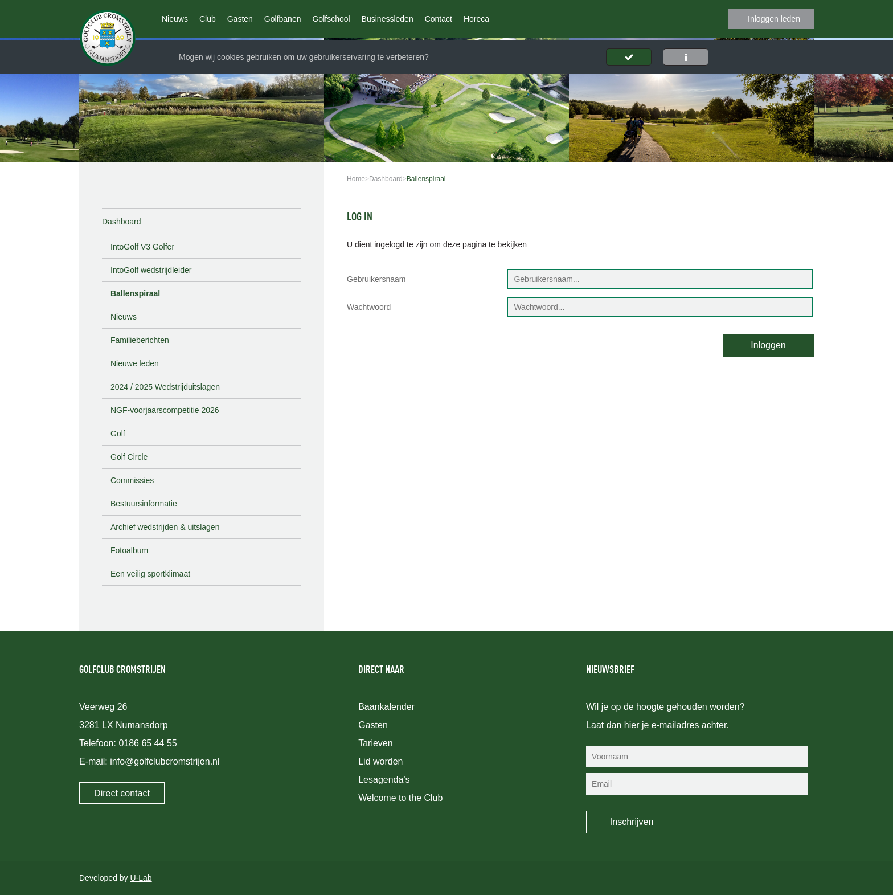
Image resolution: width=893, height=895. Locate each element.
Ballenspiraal (135, 293)
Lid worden (380, 761)
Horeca (476, 18)
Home (356, 179)
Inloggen (768, 345)
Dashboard (121, 221)
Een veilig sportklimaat (150, 573)
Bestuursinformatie (143, 503)
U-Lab (141, 877)
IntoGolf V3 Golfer (142, 246)
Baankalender (386, 707)
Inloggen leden (774, 18)
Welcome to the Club (400, 798)
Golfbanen (282, 18)
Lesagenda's (383, 779)
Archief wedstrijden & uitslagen (164, 527)
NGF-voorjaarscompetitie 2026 (164, 410)
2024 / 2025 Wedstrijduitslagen (165, 386)
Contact (438, 18)
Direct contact (122, 793)
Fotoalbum (129, 550)
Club (207, 18)
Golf (117, 433)
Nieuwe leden (134, 363)
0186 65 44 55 (147, 743)
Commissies (132, 480)
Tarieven (375, 743)
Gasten (240, 18)
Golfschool (331, 18)
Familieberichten (139, 340)
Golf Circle (129, 456)
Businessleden (387, 18)
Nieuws (175, 18)
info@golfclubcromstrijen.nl (164, 761)
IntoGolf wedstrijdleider (150, 270)
